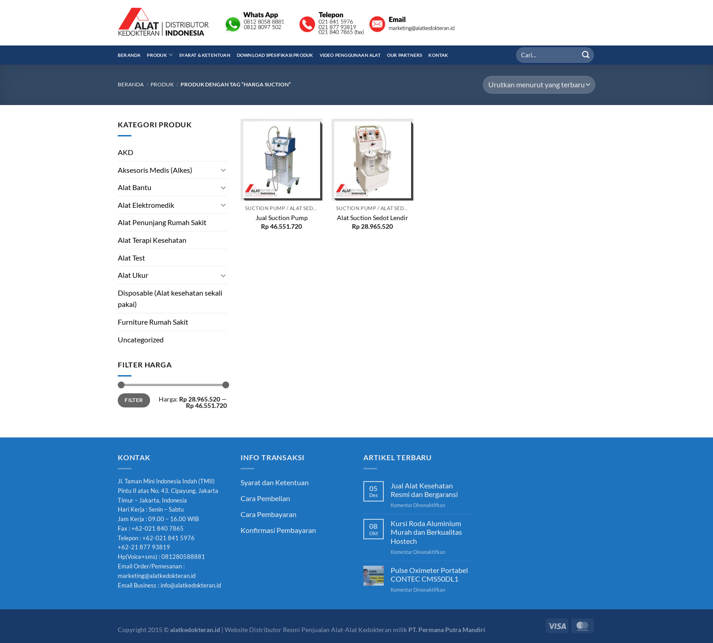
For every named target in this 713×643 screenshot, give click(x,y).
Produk (160, 54)
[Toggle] (223, 169)
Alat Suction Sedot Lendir (372, 217)
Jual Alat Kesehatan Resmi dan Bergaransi (424, 489)
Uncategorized (141, 339)
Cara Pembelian (265, 498)
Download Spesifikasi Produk (275, 55)
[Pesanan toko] (539, 85)
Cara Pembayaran (268, 514)
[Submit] (585, 55)
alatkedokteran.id (195, 629)
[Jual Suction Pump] (281, 160)
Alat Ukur (133, 275)
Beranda (129, 55)
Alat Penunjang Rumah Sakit (162, 222)
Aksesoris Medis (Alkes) (155, 170)
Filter (134, 400)
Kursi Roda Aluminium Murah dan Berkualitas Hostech (426, 532)
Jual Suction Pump (282, 217)
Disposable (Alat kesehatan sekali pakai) (170, 298)
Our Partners (404, 55)
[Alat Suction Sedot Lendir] (372, 160)
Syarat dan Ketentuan (275, 482)
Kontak (438, 55)
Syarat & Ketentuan (205, 55)
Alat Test (131, 257)
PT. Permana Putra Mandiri (446, 629)
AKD (125, 152)
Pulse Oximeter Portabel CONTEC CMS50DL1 (429, 574)
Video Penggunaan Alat (350, 55)
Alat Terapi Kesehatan (152, 240)
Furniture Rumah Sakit (153, 321)
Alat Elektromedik (146, 205)
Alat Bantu (134, 187)
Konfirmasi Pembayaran (278, 530)
